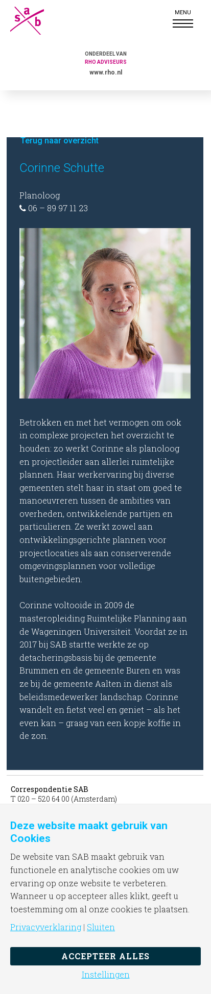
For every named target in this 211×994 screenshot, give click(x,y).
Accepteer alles (105, 956)
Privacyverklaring (45, 927)
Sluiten (101, 927)
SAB (35, 21)
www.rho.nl (105, 72)
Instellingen (106, 975)
